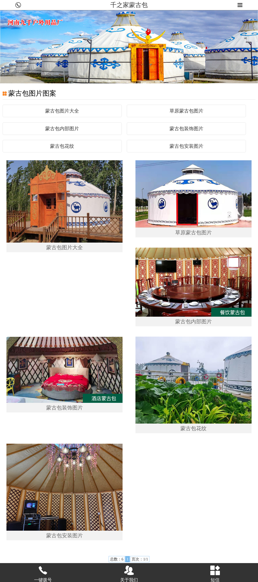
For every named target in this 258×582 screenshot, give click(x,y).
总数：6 (116, 559)
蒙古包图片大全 (62, 111)
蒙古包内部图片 (62, 128)
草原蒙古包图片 (186, 111)
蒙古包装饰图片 (186, 128)
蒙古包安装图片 (186, 146)
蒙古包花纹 (62, 146)
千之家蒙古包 (129, 4)
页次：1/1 (140, 559)
